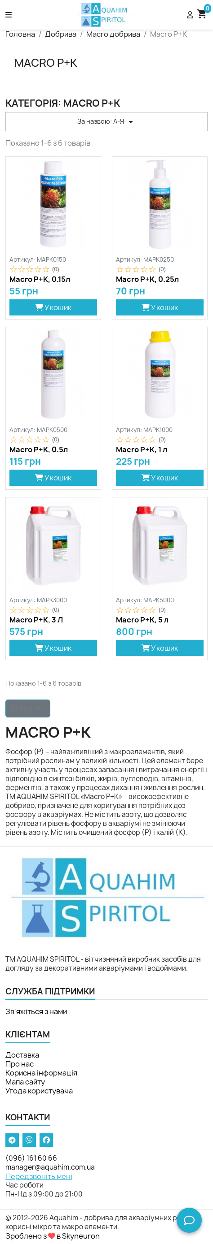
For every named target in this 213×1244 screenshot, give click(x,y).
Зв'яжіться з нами (36, 1011)
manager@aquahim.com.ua (50, 1167)
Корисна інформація (41, 1073)
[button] (35, 14)
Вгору (27, 708)
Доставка (22, 1055)
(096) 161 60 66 (31, 1158)
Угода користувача (39, 1091)
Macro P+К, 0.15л (39, 280)
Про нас (19, 1064)
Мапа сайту (25, 1082)
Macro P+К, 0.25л (147, 280)
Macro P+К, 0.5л (38, 450)
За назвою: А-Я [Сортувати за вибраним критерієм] (106, 122)
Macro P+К (45, 62)
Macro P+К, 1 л (141, 450)
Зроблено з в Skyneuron (52, 1236)
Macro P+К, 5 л (142, 620)
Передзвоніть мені (38, 1176)
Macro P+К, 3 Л (36, 620)
